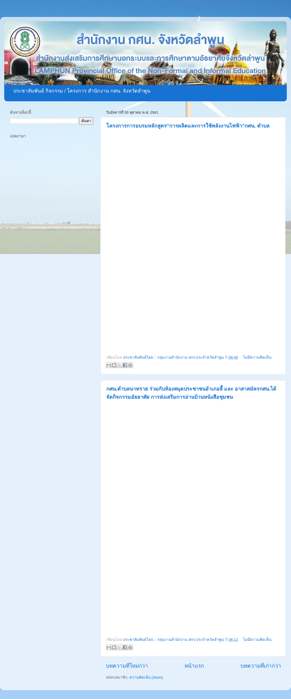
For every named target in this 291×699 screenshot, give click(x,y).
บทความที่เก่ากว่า (260, 666)
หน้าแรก (194, 666)
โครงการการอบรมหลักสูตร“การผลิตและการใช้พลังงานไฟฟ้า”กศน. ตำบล (188, 126)
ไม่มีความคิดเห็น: (257, 357)
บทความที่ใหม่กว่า (127, 666)
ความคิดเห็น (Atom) (146, 677)
